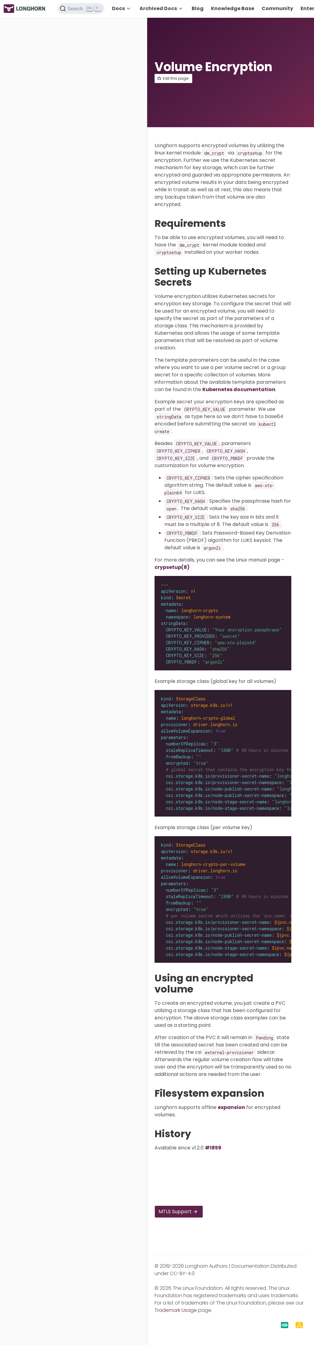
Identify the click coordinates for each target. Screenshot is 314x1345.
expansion (231, 1107)
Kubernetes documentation (238, 389)
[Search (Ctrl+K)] (81, 8)
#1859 (213, 1147)
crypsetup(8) (172, 567)
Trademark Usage (176, 1310)
